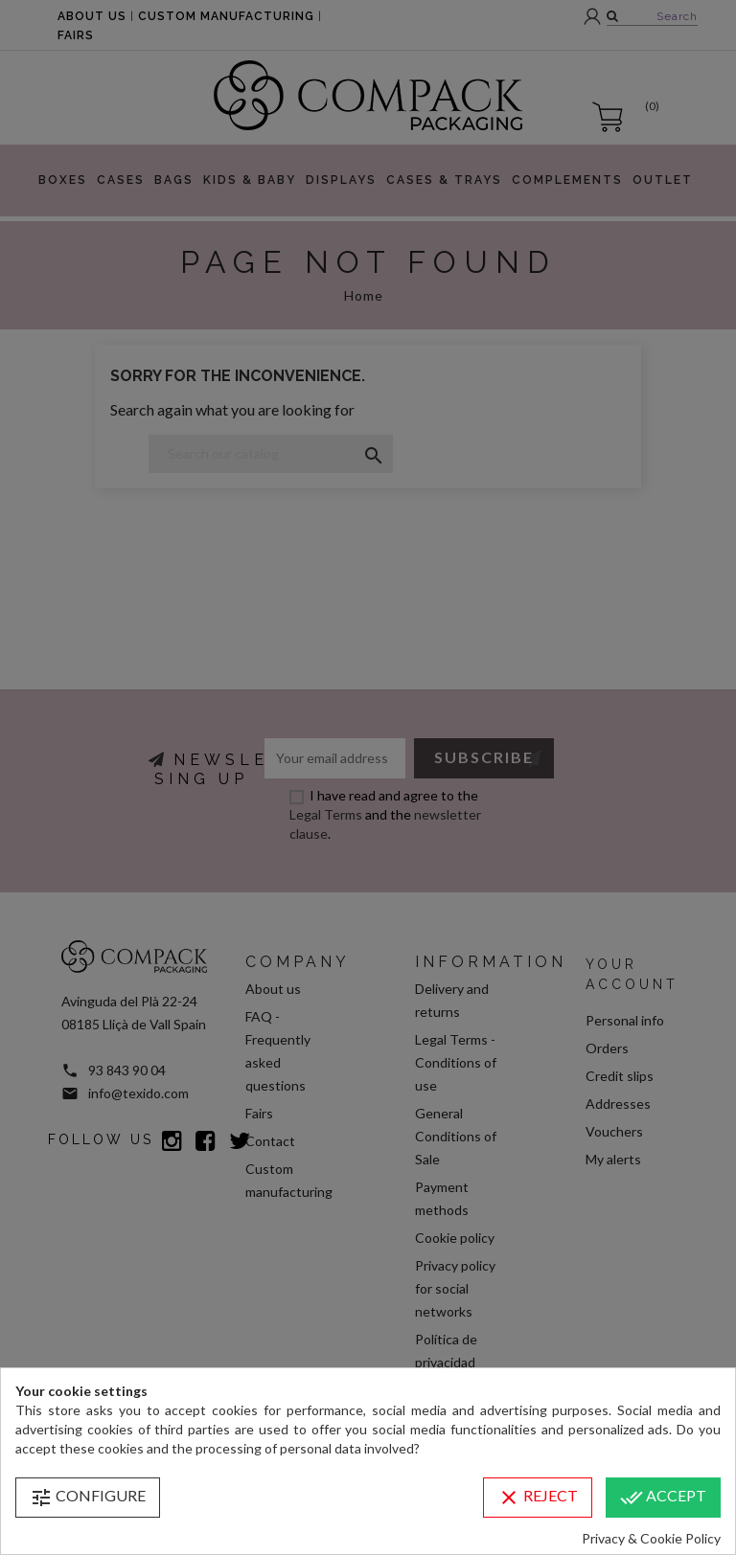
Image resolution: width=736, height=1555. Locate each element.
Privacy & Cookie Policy (651, 1538)
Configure (88, 1497)
